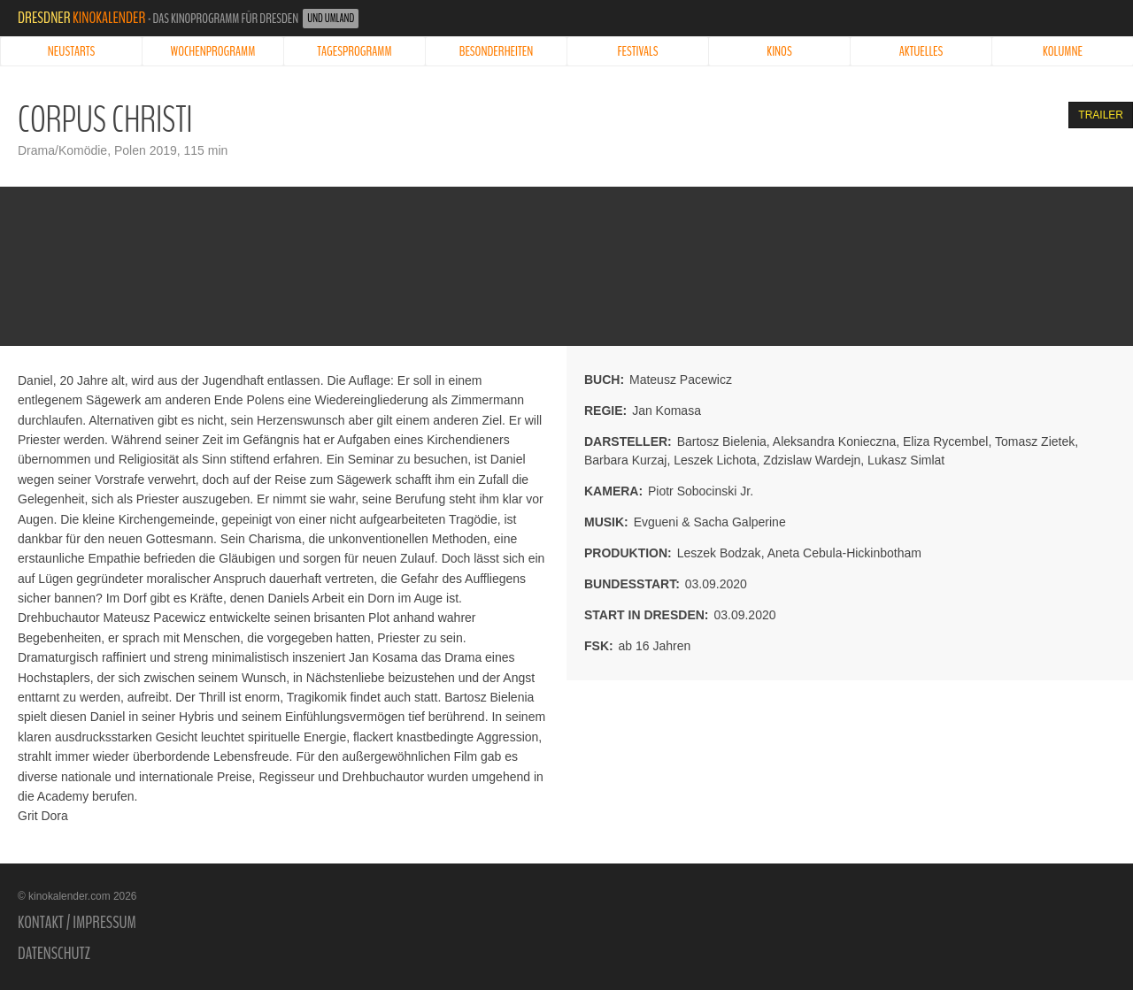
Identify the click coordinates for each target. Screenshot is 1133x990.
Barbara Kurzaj (625, 460)
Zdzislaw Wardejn (811, 460)
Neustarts (71, 51)
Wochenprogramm (213, 51)
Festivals (638, 51)
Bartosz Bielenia (722, 441)
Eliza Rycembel (945, 441)
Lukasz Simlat (905, 460)
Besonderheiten (496, 51)
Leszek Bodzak (719, 553)
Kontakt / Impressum (77, 922)
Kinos (779, 51)
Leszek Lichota (715, 460)
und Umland (330, 19)
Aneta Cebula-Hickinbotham (844, 553)
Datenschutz (54, 953)
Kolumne (1063, 51)
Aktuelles (921, 51)
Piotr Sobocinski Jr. (700, 491)
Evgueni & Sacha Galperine (710, 522)
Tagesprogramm (354, 51)
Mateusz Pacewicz (680, 379)
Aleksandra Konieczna (834, 441)
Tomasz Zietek (1035, 441)
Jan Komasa (666, 410)
